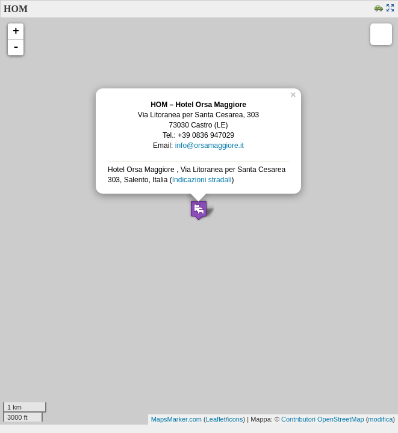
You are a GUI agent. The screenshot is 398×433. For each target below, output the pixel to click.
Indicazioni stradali (202, 180)
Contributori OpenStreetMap (322, 419)
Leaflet (216, 419)
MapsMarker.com (176, 419)
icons (235, 419)
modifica (380, 419)
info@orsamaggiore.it (209, 145)
